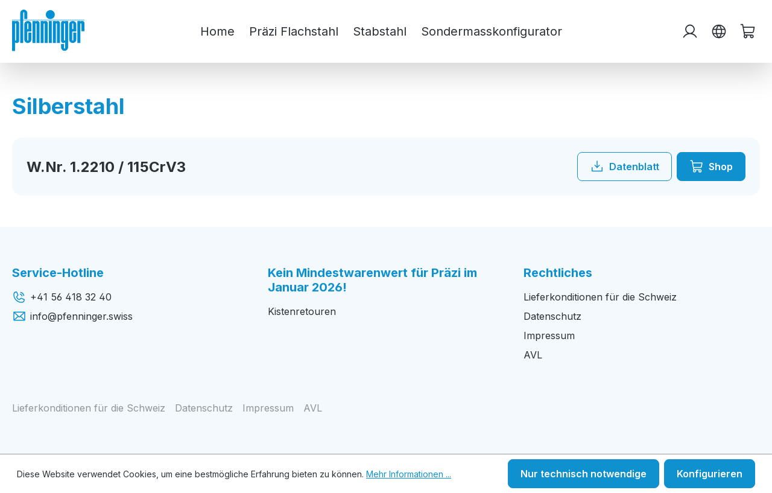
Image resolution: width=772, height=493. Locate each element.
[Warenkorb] (748, 31)
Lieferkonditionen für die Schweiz (600, 297)
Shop (711, 166)
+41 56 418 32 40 (62, 297)
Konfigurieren (709, 474)
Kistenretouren (302, 311)
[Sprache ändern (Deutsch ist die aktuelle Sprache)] (719, 31)
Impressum (549, 335)
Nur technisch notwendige (583, 474)
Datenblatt (624, 166)
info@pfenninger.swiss (72, 316)
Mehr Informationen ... (408, 474)
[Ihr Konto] (690, 31)
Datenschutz (552, 316)
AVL (533, 355)
